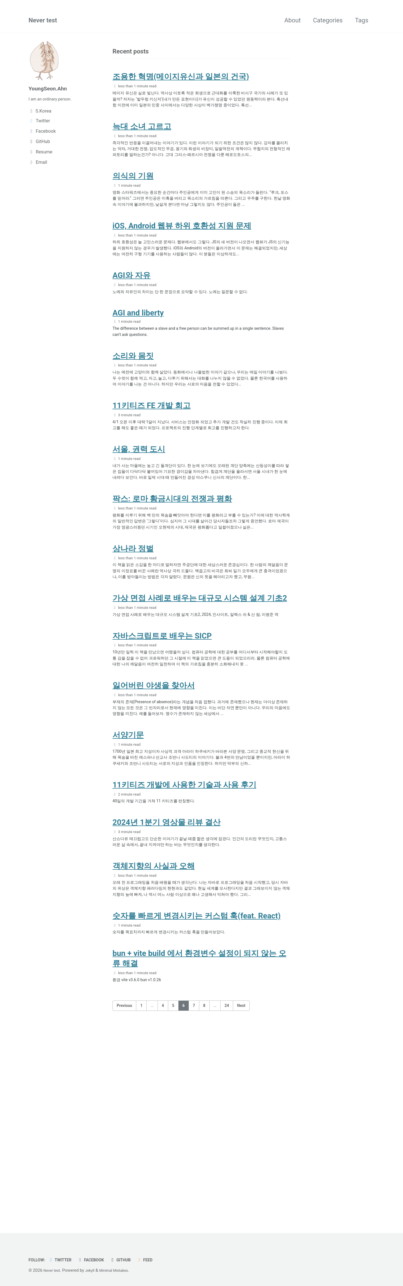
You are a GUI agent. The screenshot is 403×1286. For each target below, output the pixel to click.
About (292, 21)
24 (226, 1196)
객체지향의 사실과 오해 (154, 1039)
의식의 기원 (133, 203)
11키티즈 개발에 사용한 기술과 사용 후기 (184, 950)
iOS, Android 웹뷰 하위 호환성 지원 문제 (182, 265)
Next (241, 1196)
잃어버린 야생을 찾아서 (154, 826)
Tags (361, 21)
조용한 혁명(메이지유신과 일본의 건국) (181, 80)
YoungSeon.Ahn (51, 88)
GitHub (130, 1260)
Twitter (64, 1260)
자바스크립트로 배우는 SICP (162, 765)
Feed (156, 1260)
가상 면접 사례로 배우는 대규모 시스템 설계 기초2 (200, 717)
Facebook (98, 1260)
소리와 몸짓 (133, 415)
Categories (328, 21)
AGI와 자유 (132, 327)
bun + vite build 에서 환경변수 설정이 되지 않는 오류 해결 (199, 1147)
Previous (124, 1196)
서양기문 (128, 888)
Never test (43, 21)
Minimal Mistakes (120, 1270)
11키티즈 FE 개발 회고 (152, 476)
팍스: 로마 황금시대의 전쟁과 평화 (172, 593)
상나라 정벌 (133, 655)
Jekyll (93, 1270)
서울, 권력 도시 (139, 531)
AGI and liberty (138, 368)
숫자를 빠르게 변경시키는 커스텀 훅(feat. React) (197, 1101)
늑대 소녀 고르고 (142, 141)
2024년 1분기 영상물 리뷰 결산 (167, 991)
